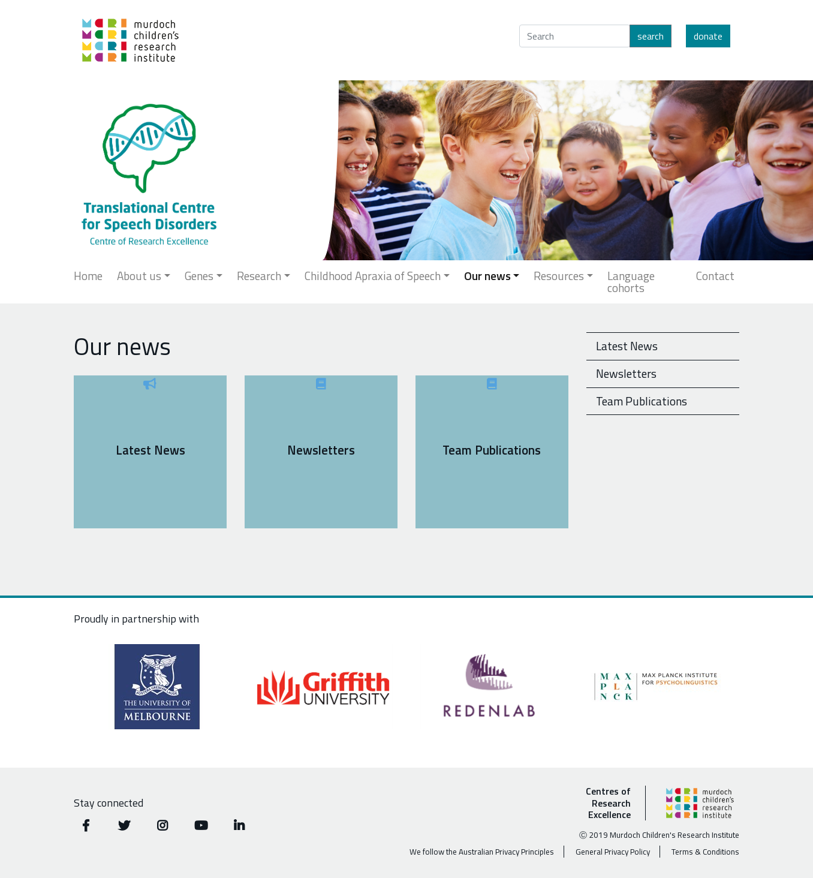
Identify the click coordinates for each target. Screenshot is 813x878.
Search (650, 36)
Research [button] (259, 275)
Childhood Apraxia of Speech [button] (373, 275)
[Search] (574, 36)
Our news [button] (487, 275)
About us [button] (139, 275)
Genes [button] (199, 275)
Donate (708, 36)
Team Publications (641, 401)
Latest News (627, 345)
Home (88, 275)
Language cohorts (631, 281)
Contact (715, 275)
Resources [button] (559, 275)
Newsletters (626, 373)
